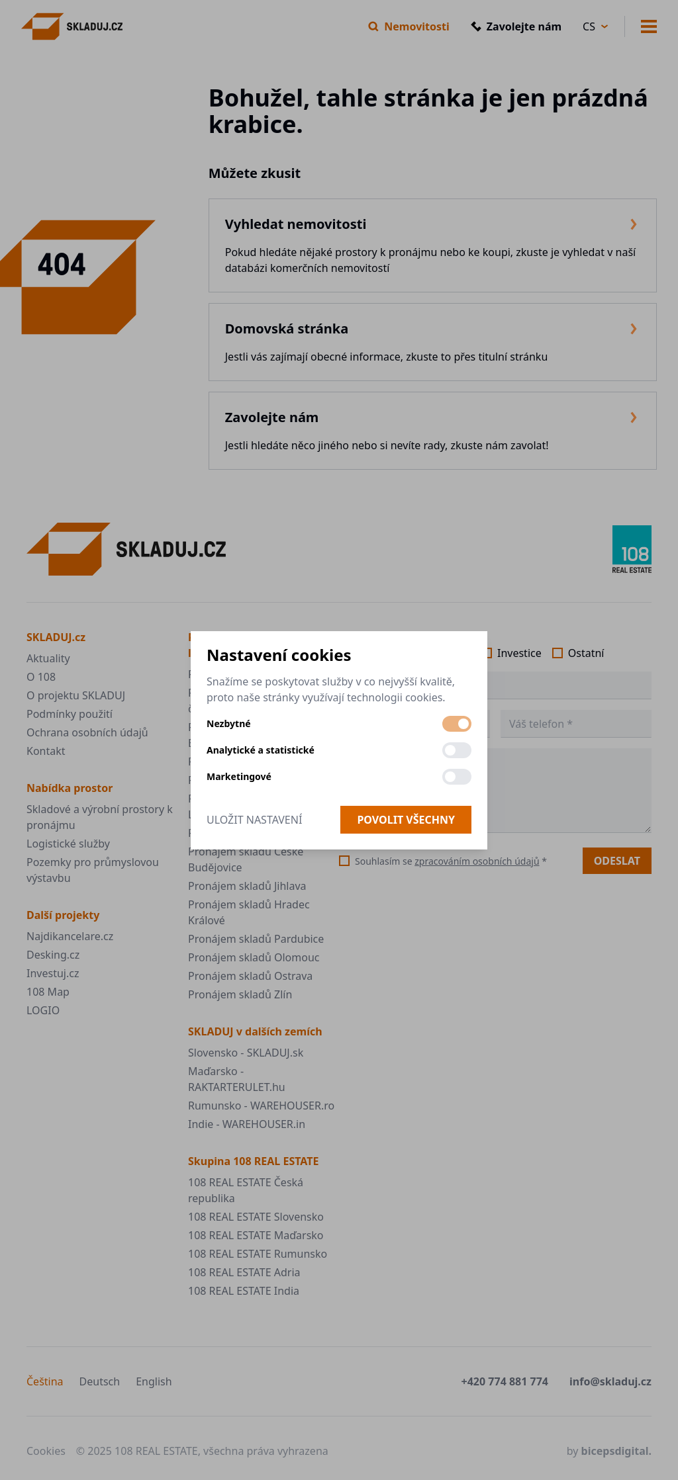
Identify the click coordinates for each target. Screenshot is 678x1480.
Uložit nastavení (254, 819)
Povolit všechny (406, 819)
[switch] (456, 724)
